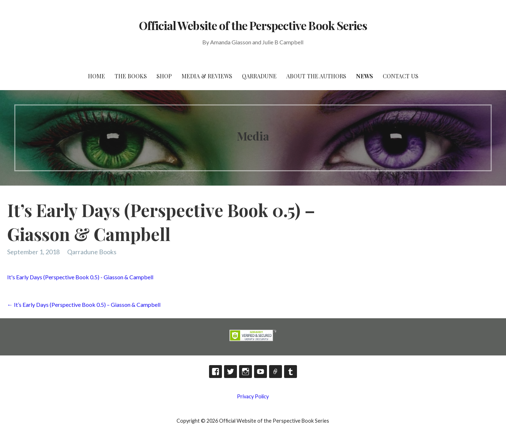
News (364, 76)
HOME (96, 76)
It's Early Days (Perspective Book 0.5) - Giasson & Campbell (80, 277)
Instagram (245, 371)
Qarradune (259, 76)
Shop (164, 76)
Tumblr (290, 371)
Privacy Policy (253, 396)
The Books (131, 76)
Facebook (215, 371)
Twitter (230, 371)
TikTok (275, 371)
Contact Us (400, 76)
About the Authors (316, 76)
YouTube (260, 371)
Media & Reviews (207, 76)
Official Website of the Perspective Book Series (253, 25)
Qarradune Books (91, 252)
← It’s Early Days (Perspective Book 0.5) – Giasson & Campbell (83, 304)
